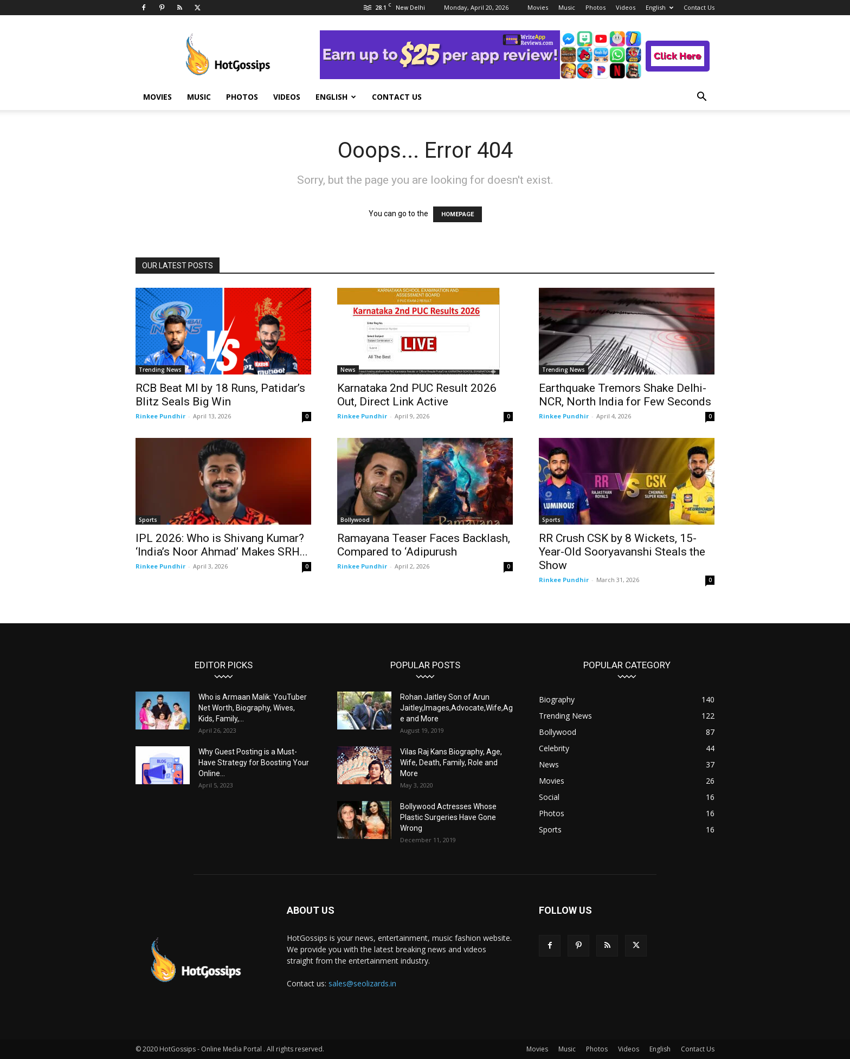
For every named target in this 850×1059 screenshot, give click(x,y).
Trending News (160, 369)
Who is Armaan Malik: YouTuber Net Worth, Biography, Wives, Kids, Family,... (252, 708)
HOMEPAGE (457, 214)
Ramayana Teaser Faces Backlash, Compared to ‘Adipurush (423, 545)
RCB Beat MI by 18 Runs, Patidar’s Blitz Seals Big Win (220, 395)
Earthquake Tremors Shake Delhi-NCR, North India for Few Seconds (625, 395)
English (659, 7)
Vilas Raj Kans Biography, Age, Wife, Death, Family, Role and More (451, 762)
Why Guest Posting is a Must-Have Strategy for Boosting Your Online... (253, 762)
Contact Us (699, 7)
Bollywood (355, 520)
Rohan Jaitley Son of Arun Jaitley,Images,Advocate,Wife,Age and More (456, 708)
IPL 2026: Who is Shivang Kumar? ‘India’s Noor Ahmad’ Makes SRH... (222, 545)
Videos (625, 7)
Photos (595, 7)
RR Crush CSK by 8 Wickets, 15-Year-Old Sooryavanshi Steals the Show (622, 552)
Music (566, 7)
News (348, 369)
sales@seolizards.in (362, 983)
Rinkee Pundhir (160, 416)
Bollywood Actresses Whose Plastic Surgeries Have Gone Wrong (448, 817)
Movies (537, 7)
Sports (148, 520)
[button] (701, 98)
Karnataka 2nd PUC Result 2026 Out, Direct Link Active (417, 395)
